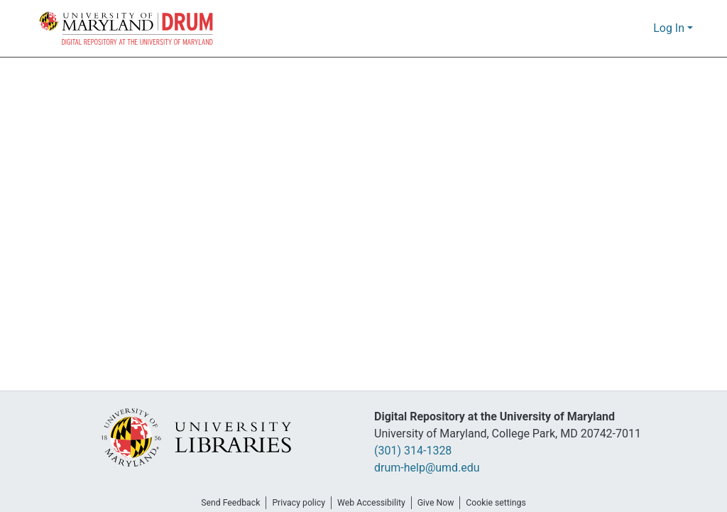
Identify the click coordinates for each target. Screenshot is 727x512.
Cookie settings (505, 502)
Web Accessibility (371, 502)
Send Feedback (222, 502)
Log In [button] (670, 28)
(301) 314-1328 (417, 451)
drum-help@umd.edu (426, 468)
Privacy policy (294, 502)
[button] (127, 28)
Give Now (441, 502)
